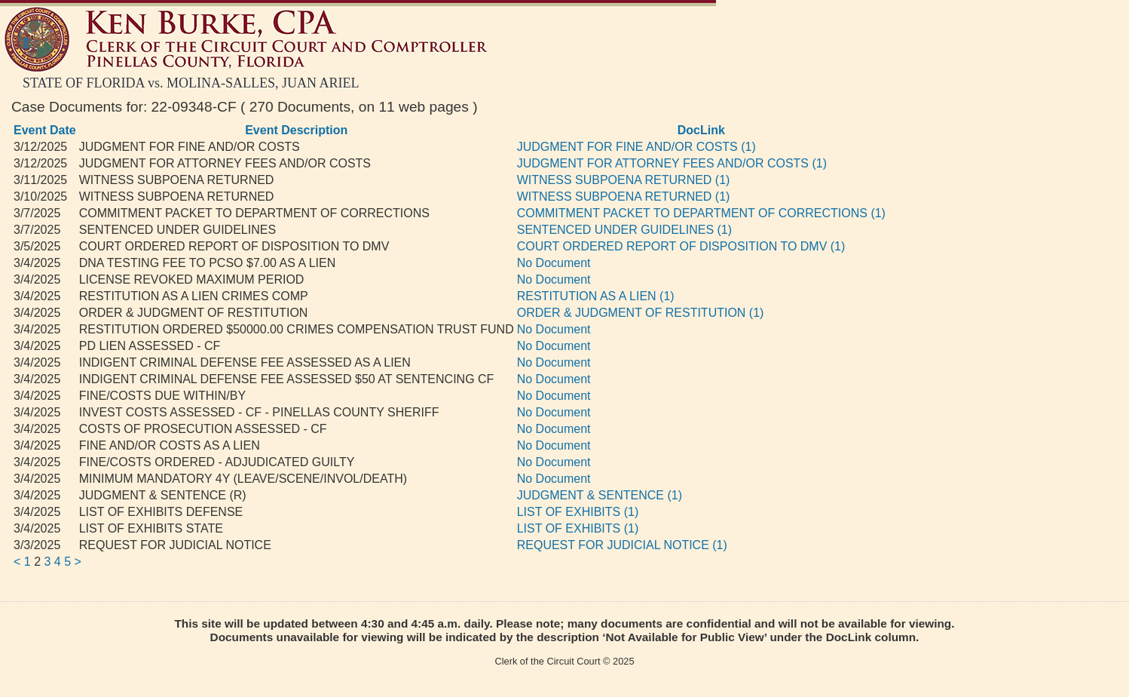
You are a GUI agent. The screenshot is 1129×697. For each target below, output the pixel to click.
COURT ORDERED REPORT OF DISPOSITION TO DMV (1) (681, 246)
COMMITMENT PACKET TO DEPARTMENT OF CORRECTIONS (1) (701, 213)
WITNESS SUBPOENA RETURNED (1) (623, 179)
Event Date (45, 130)
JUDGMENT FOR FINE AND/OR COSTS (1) (636, 146)
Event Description (296, 130)
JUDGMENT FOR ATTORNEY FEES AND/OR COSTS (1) (672, 163)
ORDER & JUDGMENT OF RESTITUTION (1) (640, 312)
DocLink (701, 130)
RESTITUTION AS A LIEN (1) (596, 296)
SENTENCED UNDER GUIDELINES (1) (624, 229)
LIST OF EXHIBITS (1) (578, 511)
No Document (554, 262)
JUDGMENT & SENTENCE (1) (599, 495)
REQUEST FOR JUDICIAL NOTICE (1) (622, 545)
